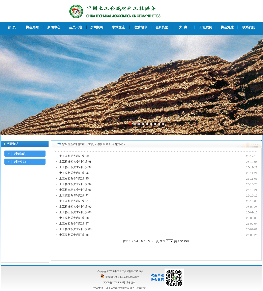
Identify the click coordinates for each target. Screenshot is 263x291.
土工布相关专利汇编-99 (74, 156)
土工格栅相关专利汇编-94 (75, 184)
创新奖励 (102, 144)
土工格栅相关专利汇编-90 (75, 206)
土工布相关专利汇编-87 (74, 223)
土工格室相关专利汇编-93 (75, 189)
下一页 (154, 241)
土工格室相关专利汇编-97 (75, 167)
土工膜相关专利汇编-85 (74, 234)
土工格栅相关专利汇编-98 (75, 161)
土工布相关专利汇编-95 (74, 178)
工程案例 (205, 27)
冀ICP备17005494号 (114, 282)
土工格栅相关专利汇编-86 (75, 229)
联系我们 (248, 27)
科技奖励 (20, 161)
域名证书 (131, 282)
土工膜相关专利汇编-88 (74, 217)
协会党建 (227, 27)
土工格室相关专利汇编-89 (75, 212)
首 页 (12, 27)
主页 (91, 144)
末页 (162, 241)
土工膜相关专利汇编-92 (74, 195)
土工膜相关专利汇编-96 (74, 172)
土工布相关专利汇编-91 (74, 201)
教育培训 (141, 27)
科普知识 (20, 153)
